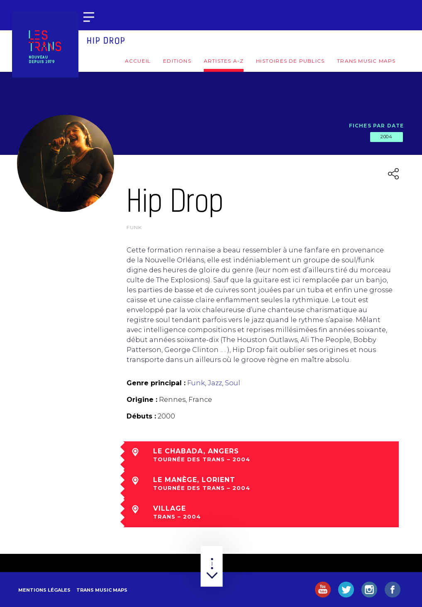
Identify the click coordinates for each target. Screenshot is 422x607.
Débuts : (141, 416)
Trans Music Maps (366, 61)
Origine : (142, 400)
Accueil (138, 61)
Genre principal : (156, 383)
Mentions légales (44, 590)
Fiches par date (376, 125)
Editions (177, 61)
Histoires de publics (290, 61)
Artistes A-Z (224, 61)
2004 (386, 137)
